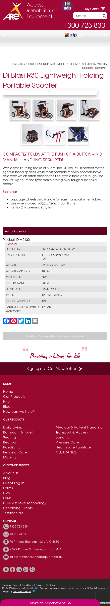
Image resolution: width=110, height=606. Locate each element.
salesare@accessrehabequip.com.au (36, 557)
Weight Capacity (18, 271)
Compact (101, 68)
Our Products (14, 396)
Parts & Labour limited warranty (22, 309)
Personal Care (15, 452)
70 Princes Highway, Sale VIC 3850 (34, 542)
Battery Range (16, 283)
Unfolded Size (16, 255)
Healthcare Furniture (73, 447)
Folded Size (14, 249)
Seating (9, 437)
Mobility (10, 457)
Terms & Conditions (23, 584)
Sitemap (6, 584)
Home (14, 64)
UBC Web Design (22, 591)
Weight (11, 265)
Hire (6, 401)
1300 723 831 (19, 534)
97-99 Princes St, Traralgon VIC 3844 (35, 549)
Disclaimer (51, 584)
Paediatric (12, 447)
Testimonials (13, 512)
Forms (8, 487)
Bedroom (11, 442)
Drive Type (13, 289)
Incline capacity (18, 301)
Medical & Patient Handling (79, 427)
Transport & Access (72, 432)
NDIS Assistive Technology (25, 502)
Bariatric (63, 437)
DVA (6, 492)
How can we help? (19, 411)
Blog (7, 406)
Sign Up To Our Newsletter (55, 368)
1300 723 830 (84, 25)
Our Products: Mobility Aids (37, 64)
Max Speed (13, 277)
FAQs (7, 497)
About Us (10, 472)
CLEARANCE (66, 452)
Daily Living (13, 427)
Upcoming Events (18, 507)
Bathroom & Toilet (18, 432)
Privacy (39, 584)
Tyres (10, 295)
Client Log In (14, 482)
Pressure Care (67, 442)
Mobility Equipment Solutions (76, 64)
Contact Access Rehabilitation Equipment (55, 336)
